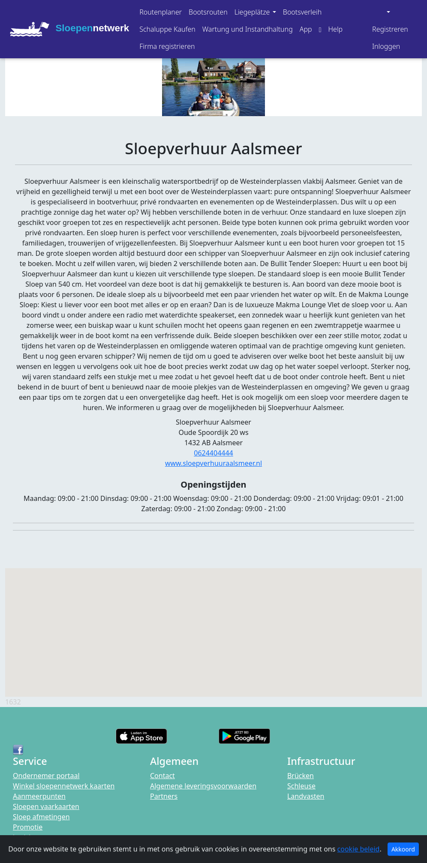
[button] (255, 12)
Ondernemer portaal (46, 775)
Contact (162, 775)
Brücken (300, 775)
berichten (28, 837)
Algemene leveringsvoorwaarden (203, 786)
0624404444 (213, 453)
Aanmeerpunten (39, 796)
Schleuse (301, 786)
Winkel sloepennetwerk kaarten (63, 786)
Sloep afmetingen (41, 816)
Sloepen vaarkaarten (46, 806)
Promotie (27, 827)
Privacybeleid (75, 858)
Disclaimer (30, 858)
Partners (163, 796)
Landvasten (306, 796)
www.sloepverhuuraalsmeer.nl (213, 463)
